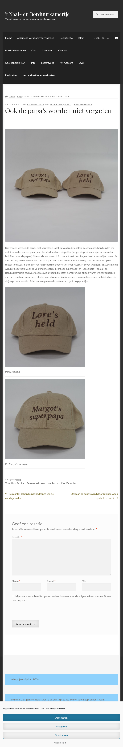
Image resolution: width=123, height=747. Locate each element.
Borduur (21, 483)
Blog (81, 37)
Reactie (17, 536)
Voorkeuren (61, 735)
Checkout (47, 50)
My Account (66, 62)
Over (81, 62)
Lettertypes (47, 62)
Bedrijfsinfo (66, 37)
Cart (33, 50)
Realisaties (11, 75)
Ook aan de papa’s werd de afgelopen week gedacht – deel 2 (94, 495)
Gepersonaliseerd (35, 483)
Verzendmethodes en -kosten (39, 75)
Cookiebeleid (60, 743)
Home (8, 37)
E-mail (51, 581)
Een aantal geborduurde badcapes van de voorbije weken (29, 496)
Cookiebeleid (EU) (15, 62)
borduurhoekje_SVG (60, 104)
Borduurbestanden (15, 50)
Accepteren (61, 717)
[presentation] (36, 612)
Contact (62, 50)
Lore (48, 483)
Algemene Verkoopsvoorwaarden (35, 37)
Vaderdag (71, 483)
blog (19, 96)
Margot (56, 483)
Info (33, 62)
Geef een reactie (83, 104)
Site (84, 581)
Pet (63, 483)
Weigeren (61, 726)
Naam (16, 581)
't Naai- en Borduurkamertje (37, 13)
